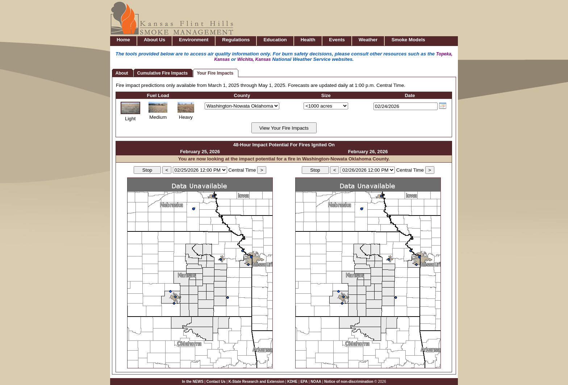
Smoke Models (408, 39)
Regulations (236, 39)
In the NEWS (192, 382)
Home (123, 39)
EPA (304, 382)
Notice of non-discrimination (348, 382)
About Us (154, 39)
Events (337, 39)
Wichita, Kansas (254, 59)
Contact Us (216, 382)
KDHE (292, 382)
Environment (193, 39)
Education (275, 39)
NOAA (315, 382)
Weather (368, 39)
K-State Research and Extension (256, 382)
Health (308, 39)
